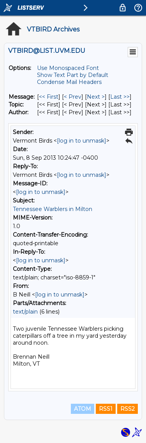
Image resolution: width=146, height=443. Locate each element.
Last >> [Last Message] (120, 96)
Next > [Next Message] (96, 96)
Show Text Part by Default (72, 75)
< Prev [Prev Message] (72, 96)
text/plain (25, 311)
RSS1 (106, 408)
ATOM (82, 408)
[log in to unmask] (81, 140)
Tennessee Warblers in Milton (52, 209)
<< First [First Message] (48, 96)
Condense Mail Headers (69, 81)
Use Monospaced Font (68, 68)
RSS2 (127, 408)
